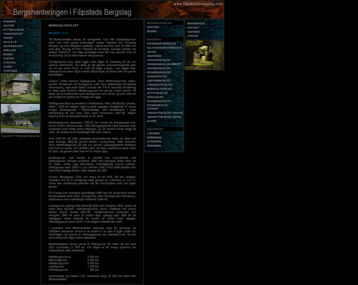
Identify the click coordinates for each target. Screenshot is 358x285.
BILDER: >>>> (58, 33)
